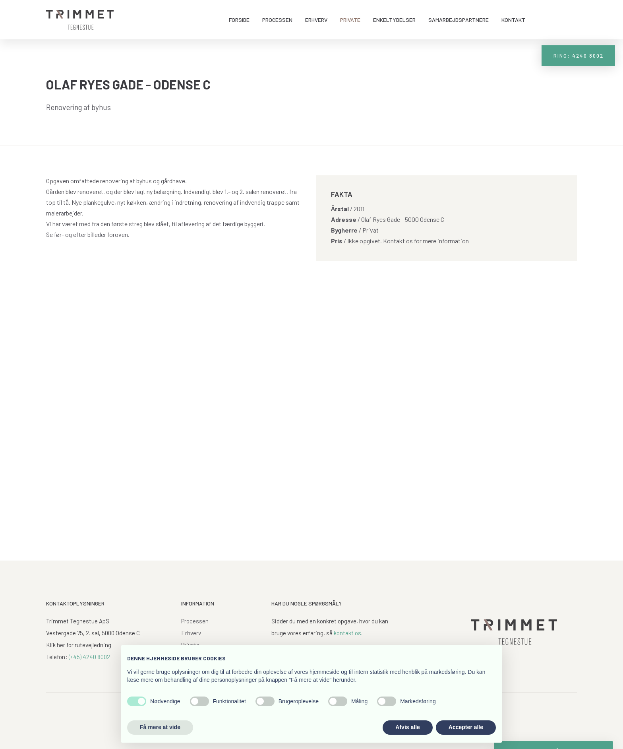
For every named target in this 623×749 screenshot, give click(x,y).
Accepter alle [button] (466, 727)
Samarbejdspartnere (458, 19)
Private (350, 19)
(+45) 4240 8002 (89, 656)
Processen (277, 19)
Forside (239, 19)
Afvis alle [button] (407, 727)
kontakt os (347, 632)
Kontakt (513, 19)
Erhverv (316, 19)
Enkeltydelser (394, 19)
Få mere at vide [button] (160, 727)
